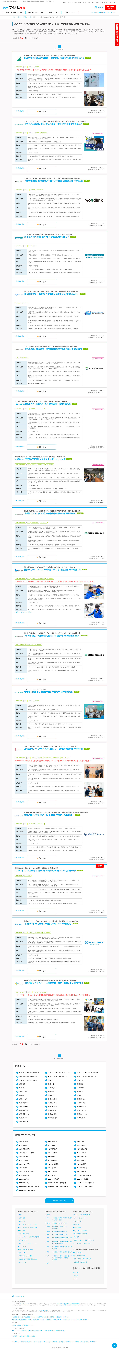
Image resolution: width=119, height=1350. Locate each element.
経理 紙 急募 (52, 1110)
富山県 (55, 1234)
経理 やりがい (23, 1099)
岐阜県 (55, 1237)
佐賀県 (60, 1256)
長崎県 (65, 1256)
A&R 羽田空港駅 (24, 1149)
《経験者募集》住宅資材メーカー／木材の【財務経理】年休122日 (53, 181)
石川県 (60, 1234)
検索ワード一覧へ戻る (59, 1200)
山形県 (55, 1220)
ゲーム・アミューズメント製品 (82, 1243)
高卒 (75, 1279)
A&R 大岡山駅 (52, 1171)
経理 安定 (80, 1080)
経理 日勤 (80, 1084)
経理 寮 (50, 1080)
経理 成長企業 (52, 1106)
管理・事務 (22, 1221)
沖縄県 (55, 1260)
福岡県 (55, 1256)
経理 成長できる (24, 1114)
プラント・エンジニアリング (82, 1215)
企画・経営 (22, 1218)
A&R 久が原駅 (81, 1164)
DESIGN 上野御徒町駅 (84, 1175)
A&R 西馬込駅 (52, 1149)
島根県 (60, 1247)
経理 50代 (80, 1091)
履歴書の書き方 (17, 1317)
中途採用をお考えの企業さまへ (100, 12)
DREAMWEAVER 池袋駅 (27, 1190)
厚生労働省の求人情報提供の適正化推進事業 (68, 1303)
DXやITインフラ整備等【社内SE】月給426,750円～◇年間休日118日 (45, 871)
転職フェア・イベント (35, 12)
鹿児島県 (65, 1258)
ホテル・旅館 (77, 1227)
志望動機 (51, 1317)
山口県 (55, 1249)
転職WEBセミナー (83, 1319)
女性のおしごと (69, 12)
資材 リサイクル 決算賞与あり (28, 1080)
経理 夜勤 (22, 1084)
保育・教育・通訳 (24, 1233)
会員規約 (15, 1342)
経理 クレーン (81, 1110)
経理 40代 (22, 1095)
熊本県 (70, 1256)
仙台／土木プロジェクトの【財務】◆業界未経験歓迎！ (49, 815)
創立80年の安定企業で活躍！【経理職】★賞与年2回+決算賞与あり (54, 58)
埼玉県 (55, 1226)
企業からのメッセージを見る (23, 612)
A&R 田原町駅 (52, 1141)
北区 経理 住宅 (81, 1118)
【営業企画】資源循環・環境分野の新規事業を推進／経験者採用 (53, 349)
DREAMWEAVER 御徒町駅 (85, 1183)
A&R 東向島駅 (81, 1145)
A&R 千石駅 (52, 1156)
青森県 (55, 1218)
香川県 (60, 1252)
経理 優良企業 (81, 1106)
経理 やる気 (80, 1088)
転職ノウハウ (53, 12)
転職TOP (14, 17)
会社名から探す (78, 1252)
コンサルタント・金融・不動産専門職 (29, 1237)
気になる (42, 111)
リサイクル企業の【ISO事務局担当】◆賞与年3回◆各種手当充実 (53, 124)
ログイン (100, 7)
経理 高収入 (52, 1091)
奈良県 (55, 1243)
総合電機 (76, 1237)
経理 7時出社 (81, 1099)
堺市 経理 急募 (52, 1118)
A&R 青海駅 (52, 1175)
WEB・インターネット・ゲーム (27, 1243)
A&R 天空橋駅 (52, 1153)
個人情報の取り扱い (26, 1342)
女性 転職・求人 (49, 1330)
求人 (19, 1325)
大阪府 (65, 1241)
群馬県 (65, 1223)
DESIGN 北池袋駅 (82, 1179)
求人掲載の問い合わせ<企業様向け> (62, 1342)
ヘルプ (113, 12)
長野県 (65, 1231)
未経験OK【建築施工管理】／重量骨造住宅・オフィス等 (40, 459)
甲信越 (84, 2)
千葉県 (60, 1226)
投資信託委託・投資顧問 (80, 1233)
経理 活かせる (52, 1103)
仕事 (43, 1319)
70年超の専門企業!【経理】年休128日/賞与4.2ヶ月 (46, 237)
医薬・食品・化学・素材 (25, 1256)
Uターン (66, 1317)
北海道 (65, 2)
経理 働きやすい (82, 1114)
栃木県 (60, 1223)
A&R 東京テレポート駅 (26, 1153)
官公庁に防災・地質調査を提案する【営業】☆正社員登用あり (52, 636)
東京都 (65, 1226)
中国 (101, 2)
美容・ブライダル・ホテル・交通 (28, 1227)
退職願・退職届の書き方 (19, 1319)
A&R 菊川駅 (52, 1168)
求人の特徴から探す (79, 1255)
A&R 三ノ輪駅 (23, 1141)
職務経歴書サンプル (29, 1317)
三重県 (70, 1237)
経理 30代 (51, 1095)
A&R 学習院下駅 (82, 1168)
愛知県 (65, 1237)
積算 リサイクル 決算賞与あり (57, 1076)
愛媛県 (65, 1252)
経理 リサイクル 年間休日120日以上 (88, 1073)
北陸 (89, 2)
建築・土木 (22, 1252)
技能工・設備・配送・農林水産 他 (28, 1259)
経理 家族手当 (23, 1103)
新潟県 (55, 1231)
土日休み (76, 1272)
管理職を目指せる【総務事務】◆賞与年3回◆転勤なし (48, 692)
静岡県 (60, 1237)
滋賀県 (55, 1241)
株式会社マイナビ (24, 1303)
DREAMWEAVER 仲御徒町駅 (57, 1183)
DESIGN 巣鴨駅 (24, 1179)
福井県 (65, 1234)
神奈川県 (55, 1228)
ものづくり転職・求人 (36, 1330)
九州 (109, 2)
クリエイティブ (23, 1240)
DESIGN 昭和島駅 (54, 1179)
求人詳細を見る (20, 111)
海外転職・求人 (61, 1330)
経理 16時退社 (52, 1114)
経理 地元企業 (23, 1106)
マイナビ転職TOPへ (20, 1296)
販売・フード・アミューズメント (28, 1224)
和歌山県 (60, 1243)
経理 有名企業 (23, 1110)
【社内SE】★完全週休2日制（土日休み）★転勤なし (48, 924)
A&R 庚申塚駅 (81, 1160)
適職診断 (36, 1319)
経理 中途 (51, 1084)
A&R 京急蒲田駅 (53, 1164)
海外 (113, 2)
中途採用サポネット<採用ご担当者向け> (85, 1342)
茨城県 (55, 1223)
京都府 (60, 1241)
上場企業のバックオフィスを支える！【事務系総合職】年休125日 (53, 749)
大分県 (55, 1258)
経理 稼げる (52, 1088)
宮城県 (65, 1218)
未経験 (76, 1276)
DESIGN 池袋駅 (24, 1183)
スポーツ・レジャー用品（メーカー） (84, 1240)
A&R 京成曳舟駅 (24, 1164)
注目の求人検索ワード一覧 (24, 17)
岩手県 (60, 1218)
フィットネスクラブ (79, 1218)
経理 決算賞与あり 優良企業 (28, 1076)
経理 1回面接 (81, 1103)
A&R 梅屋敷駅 (81, 1171)
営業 (20, 1215)
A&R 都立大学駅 (82, 1149)
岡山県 (65, 1247)
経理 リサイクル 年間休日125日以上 (59, 1073)
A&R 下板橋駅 (23, 1160)
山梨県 (60, 1231)
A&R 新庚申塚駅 (82, 1156)
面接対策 (49, 1319)
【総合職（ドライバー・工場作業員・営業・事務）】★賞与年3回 (53, 983)
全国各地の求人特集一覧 (80, 1262)
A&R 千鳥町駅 (81, 1153)
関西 (97, 2)
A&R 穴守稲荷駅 (24, 1175)
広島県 (70, 1247)
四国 (105, 2)
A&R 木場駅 (23, 1168)
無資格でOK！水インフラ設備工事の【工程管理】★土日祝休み (52, 570)
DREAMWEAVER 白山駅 (85, 1186)
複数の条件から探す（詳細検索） (83, 1259)
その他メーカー (78, 1221)
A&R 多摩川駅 (23, 1156)
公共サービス (22, 1262)
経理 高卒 (22, 1088)
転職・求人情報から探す (14, 12)
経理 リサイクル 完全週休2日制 (29, 1073)
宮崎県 (60, 1258)
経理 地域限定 (52, 1099)
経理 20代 (80, 1095)
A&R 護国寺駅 (52, 1160)
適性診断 (59, 1317)
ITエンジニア (22, 1246)
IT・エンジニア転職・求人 (20, 1330)
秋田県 (70, 1218)
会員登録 (110, 7)
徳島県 (55, 1252)
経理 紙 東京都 (23, 1121)
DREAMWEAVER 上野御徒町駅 (58, 1186)
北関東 (74, 2)
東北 (69, 2)
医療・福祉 (22, 1230)
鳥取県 (55, 1247)
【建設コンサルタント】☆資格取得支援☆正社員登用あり (50, 513)
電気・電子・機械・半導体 (26, 1249)
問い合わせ (47, 1342)
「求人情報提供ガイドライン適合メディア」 (70, 1305)
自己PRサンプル (42, 1317)
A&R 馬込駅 (23, 1145)
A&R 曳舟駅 (52, 1145)
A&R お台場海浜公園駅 (26, 1171)
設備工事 (76, 1224)
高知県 (70, 1252)
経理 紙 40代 (23, 1118)
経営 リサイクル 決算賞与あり (86, 1076)
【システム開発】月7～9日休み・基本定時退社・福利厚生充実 (43, 404)
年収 (30, 1319)
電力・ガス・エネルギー (80, 1230)
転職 (14, 1325)
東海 (93, 2)
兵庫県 (70, 1241)
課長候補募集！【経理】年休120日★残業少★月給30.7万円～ (51, 294)
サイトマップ (37, 1342)
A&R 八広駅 (81, 1141)
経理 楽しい (23, 1091)
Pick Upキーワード (29, 1325)
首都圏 (79, 2)
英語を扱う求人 (31, 1336)
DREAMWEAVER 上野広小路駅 (29, 1186)
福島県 (60, 1220)
